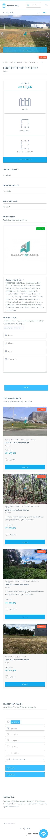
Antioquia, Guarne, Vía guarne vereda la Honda (22, 506)
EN (44, 12)
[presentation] (21, 379)
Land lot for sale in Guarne (17, 442)
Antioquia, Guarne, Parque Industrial (20, 439)
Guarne (19, 62)
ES (39, 12)
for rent (10, 774)
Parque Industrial (32, 62)
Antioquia (9, 62)
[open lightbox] (25, 34)
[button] (46, 5)
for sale (10, 768)
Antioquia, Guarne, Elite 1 (15, 656)
